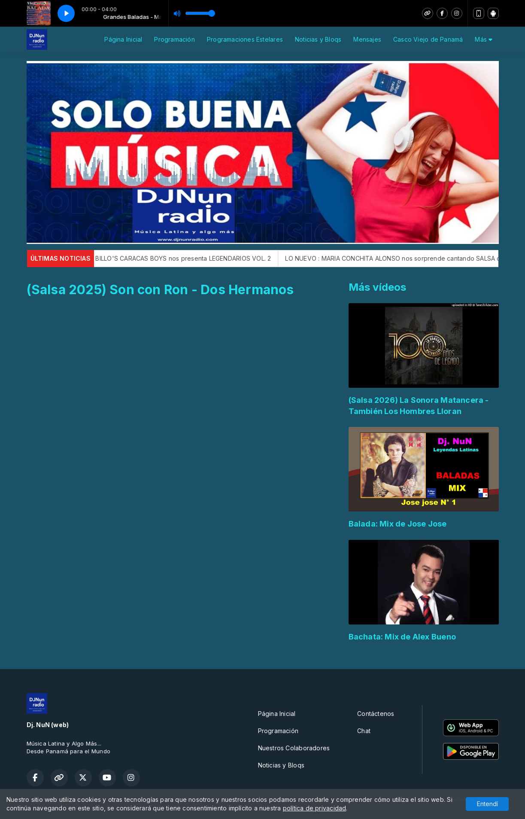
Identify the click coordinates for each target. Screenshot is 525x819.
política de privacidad (314, 808)
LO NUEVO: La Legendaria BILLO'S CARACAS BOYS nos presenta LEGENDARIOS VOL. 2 (156, 258)
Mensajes (367, 39)
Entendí (487, 803)
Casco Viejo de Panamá (428, 39)
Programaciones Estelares (245, 39)
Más (483, 39)
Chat (363, 730)
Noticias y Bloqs (318, 39)
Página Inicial (123, 39)
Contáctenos (375, 713)
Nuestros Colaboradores (294, 748)
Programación (174, 39)
